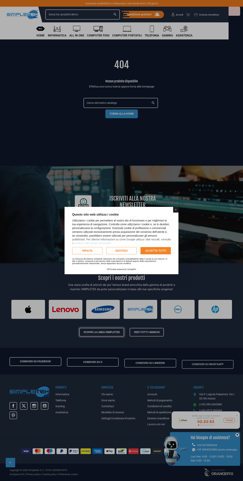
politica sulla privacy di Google (93, 243)
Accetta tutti (155, 250)
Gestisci (121, 250)
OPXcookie (111, 269)
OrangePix (131, 269)
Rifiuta (87, 250)
